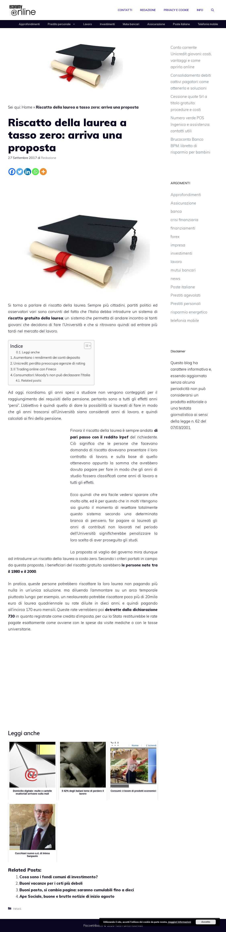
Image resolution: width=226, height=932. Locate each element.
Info (200, 10)
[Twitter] (19, 171)
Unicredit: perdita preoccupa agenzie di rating (49, 363)
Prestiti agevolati (186, 295)
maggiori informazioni (179, 922)
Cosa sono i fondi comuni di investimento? (58, 876)
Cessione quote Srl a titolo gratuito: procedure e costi (189, 103)
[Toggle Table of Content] (85, 345)
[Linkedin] (27, 171)
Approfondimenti (29, 24)
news (17, 909)
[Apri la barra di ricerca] (212, 10)
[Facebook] (11, 171)
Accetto (205, 922)
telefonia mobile (185, 320)
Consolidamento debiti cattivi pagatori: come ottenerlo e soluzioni (191, 82)
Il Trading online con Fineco (34, 369)
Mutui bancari (131, 24)
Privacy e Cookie (176, 10)
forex (175, 236)
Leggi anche (31, 352)
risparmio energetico (189, 312)
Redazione (148, 10)
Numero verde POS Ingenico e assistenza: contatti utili (190, 124)
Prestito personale (63, 24)
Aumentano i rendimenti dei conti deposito (46, 357)
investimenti (181, 253)
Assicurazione (156, 24)
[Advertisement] (83, 188)
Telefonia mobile (208, 24)
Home (27, 107)
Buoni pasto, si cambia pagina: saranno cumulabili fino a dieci (76, 889)
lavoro (176, 261)
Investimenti (107, 24)
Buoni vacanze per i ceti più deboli (50, 883)
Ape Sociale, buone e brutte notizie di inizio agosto (66, 896)
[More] (43, 171)
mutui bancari (183, 270)
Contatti (125, 10)
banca (176, 211)
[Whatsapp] (35, 171)
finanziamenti (183, 228)
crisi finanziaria (184, 219)
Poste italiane (181, 24)
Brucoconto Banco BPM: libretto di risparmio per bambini (190, 146)
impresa (178, 245)
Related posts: (31, 380)
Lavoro (87, 24)
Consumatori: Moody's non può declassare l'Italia (51, 375)
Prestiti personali (186, 303)
